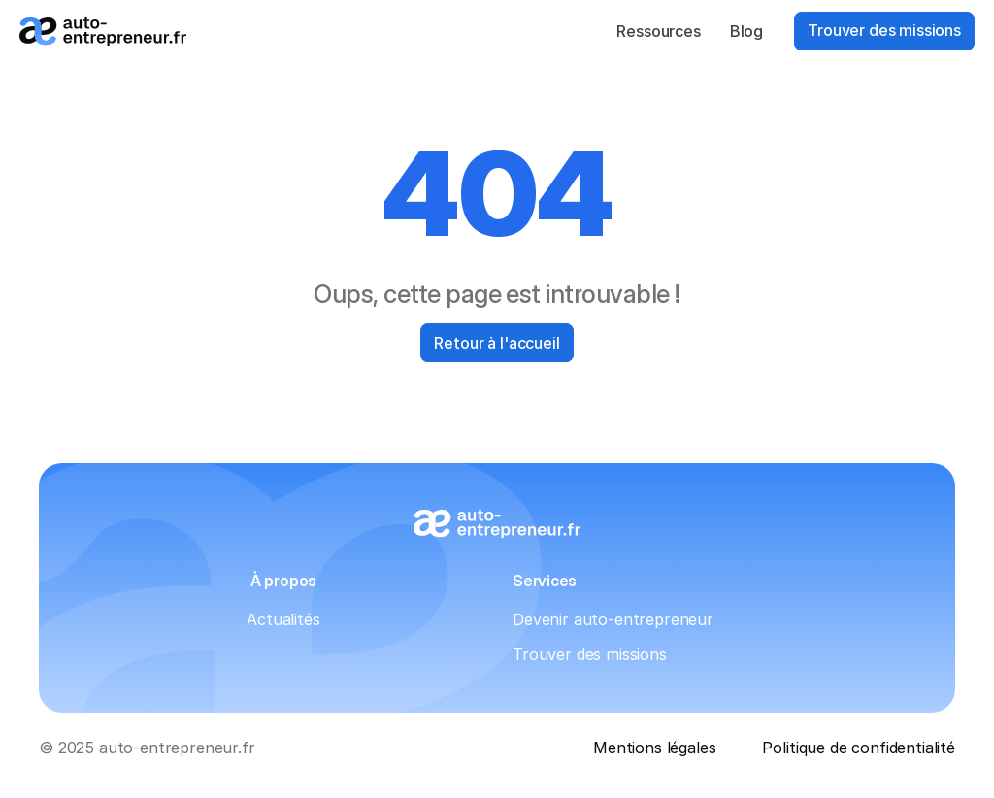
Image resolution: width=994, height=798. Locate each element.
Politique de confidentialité (858, 747)
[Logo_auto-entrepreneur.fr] (102, 31)
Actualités (283, 619)
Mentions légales (654, 747)
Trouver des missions (590, 654)
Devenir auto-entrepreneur (613, 619)
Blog (746, 31)
